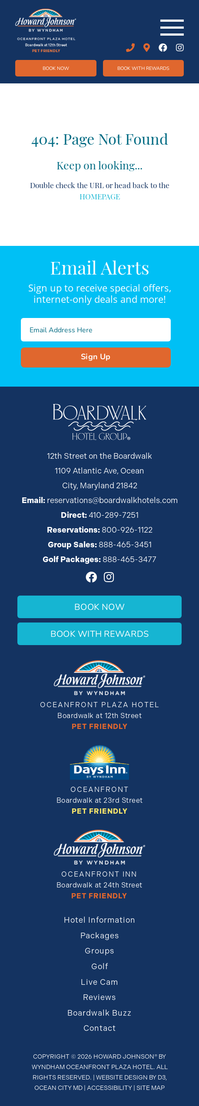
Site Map (150, 1087)
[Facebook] (163, 47)
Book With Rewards (99, 633)
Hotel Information (100, 919)
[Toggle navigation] (172, 28)
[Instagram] (180, 47)
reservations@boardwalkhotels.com (112, 500)
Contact (99, 1028)
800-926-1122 (127, 529)
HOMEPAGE (99, 196)
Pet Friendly (100, 726)
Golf (99, 966)
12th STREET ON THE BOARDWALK (146, 47)
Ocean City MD (58, 1087)
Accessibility (109, 1087)
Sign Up (96, 356)
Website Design (122, 1077)
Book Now (56, 68)
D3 (162, 1077)
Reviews (99, 997)
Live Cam (99, 982)
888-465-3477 (129, 559)
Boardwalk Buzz (99, 1012)
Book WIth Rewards (143, 68)
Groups (99, 950)
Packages (99, 935)
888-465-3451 (125, 544)
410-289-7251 (130, 47)
